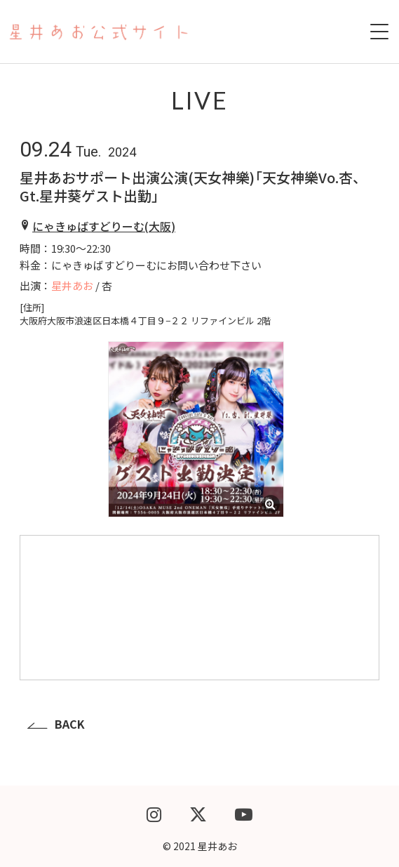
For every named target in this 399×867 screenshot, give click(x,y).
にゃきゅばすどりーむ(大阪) (103, 226)
